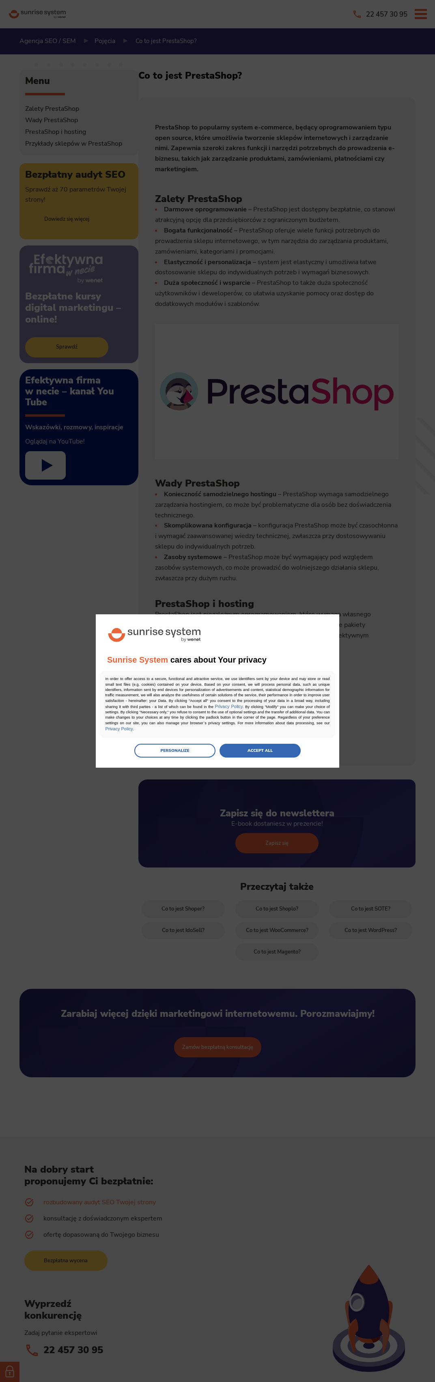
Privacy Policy (264, 710)
